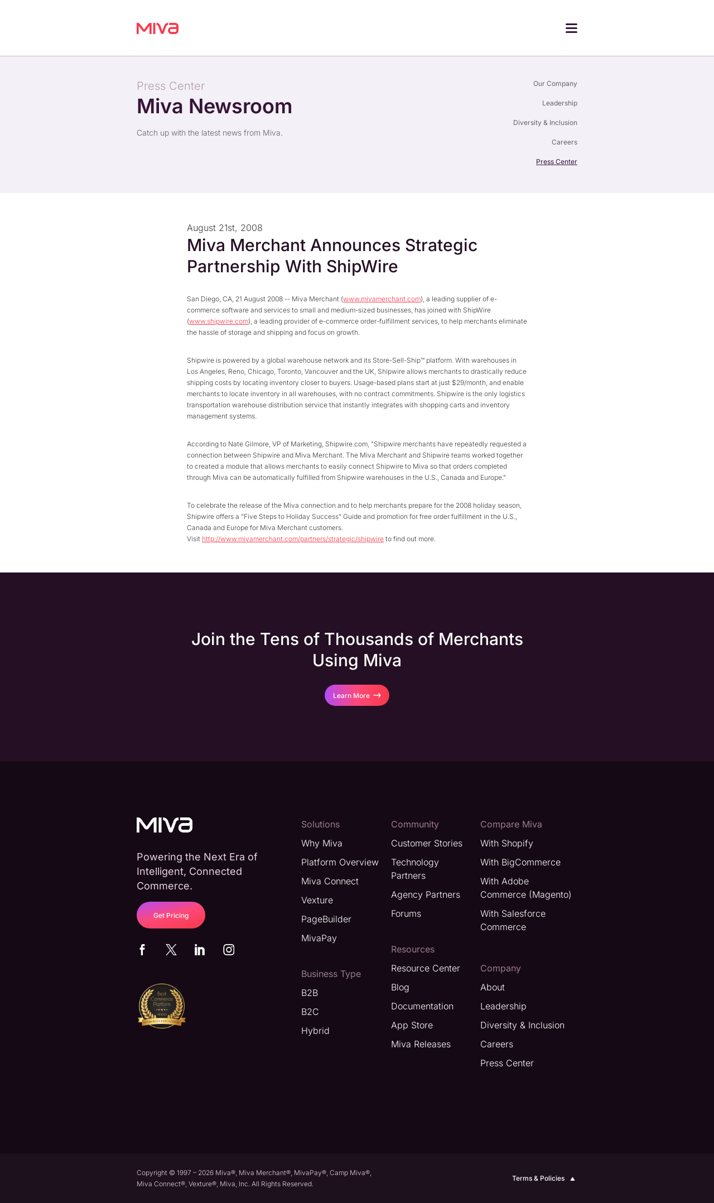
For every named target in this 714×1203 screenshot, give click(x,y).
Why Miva (321, 842)
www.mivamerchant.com (382, 298)
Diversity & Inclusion (545, 122)
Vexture (317, 899)
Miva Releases (421, 1043)
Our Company (555, 83)
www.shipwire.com (218, 320)
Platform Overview (340, 861)
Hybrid (315, 1030)
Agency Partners (425, 893)
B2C (310, 1011)
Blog (400, 986)
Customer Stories (426, 842)
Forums (406, 912)
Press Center (556, 161)
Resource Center (425, 967)
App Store (412, 1024)
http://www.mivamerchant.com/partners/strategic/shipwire (293, 538)
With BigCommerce (520, 861)
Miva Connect (330, 880)
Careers (564, 142)
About (492, 986)
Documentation (422, 1005)
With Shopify (506, 842)
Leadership (559, 103)
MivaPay (319, 937)
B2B (309, 992)
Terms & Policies (544, 1178)
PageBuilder (326, 918)
